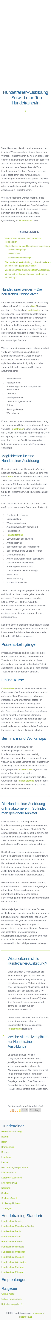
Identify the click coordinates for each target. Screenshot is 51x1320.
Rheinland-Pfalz (9, 1183)
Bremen (5, 1152)
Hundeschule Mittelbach (13, 1252)
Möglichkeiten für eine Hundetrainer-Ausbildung (27, 246)
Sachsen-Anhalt (9, 1198)
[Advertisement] (25, 61)
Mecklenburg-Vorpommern (14, 1167)
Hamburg (6, 1157)
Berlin (4, 1142)
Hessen (5, 1162)
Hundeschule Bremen (12, 1241)
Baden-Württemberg (11, 1131)
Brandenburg (7, 1147)
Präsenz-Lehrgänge (17, 250)
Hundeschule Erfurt (11, 1236)
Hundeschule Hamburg (12, 1246)
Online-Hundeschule (11, 1299)
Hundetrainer (25, 220)
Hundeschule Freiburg (12, 1267)
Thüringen (6, 1208)
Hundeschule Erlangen (12, 1272)
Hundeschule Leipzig (11, 1221)
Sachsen (5, 1193)
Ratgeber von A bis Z (11, 1304)
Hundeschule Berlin (11, 1231)
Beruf (34, 306)
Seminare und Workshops (19, 258)
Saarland (5, 1188)
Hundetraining (33, 310)
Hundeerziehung (15, 535)
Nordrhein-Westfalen (11, 1177)
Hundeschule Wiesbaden (13, 1262)
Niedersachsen (8, 1172)
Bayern (4, 1136)
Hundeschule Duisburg (12, 1257)
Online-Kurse (14, 254)
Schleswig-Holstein (10, 1203)
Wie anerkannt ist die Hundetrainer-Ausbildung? (27, 270)
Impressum (38, 1313)
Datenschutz (25, 1317)
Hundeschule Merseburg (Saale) (17, 1226)
